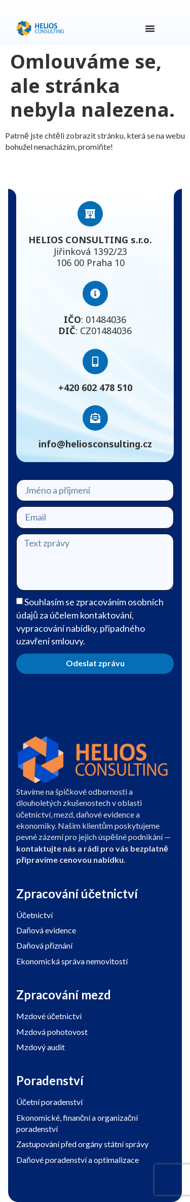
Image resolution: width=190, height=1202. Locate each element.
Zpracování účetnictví (77, 893)
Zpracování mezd (63, 994)
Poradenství (50, 1080)
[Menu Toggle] (150, 28)
